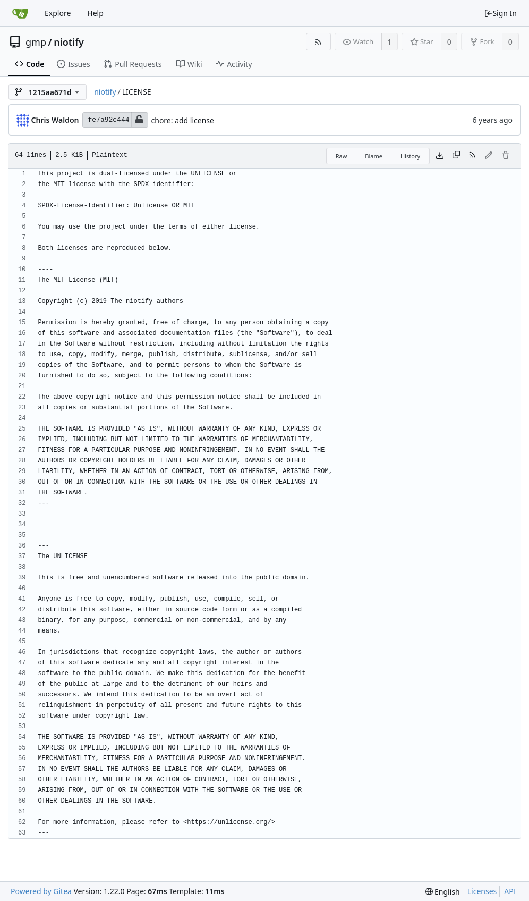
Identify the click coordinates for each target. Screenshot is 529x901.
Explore (58, 13)
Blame (373, 156)
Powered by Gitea (41, 891)
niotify (69, 42)
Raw (341, 156)
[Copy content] (456, 156)
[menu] (442, 892)
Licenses (482, 891)
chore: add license (182, 120)
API (510, 891)
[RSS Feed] (318, 41)
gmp (35, 42)
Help (95, 13)
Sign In (500, 13)
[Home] (20, 13)
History (410, 156)
